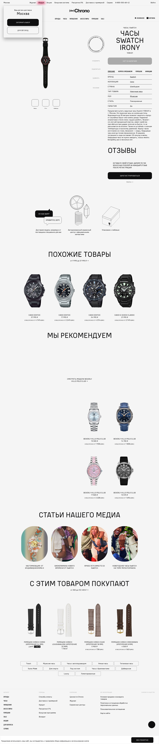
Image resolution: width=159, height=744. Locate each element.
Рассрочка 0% (77, 2)
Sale (102, 19)
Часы (65, 19)
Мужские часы (49, 663)
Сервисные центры (77, 705)
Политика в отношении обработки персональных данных (114, 704)
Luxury (66, 674)
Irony (132, 82)
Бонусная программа (47, 713)
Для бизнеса (8, 725)
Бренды (57, 19)
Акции (49, 2)
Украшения (74, 19)
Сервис (110, 2)
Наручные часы (136, 91)
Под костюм (75, 668)
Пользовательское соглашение (112, 709)
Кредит (42, 705)
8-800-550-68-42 (122, 2)
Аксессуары (84, 19)
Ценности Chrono (76, 697)
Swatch (133, 77)
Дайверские (126, 668)
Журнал (32, 2)
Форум (41, 2)
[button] (8, 2)
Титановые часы (126, 663)
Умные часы (103, 663)
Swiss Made (32, 668)
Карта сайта (105, 713)
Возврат (42, 717)
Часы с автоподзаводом (76, 663)
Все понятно (142, 740)
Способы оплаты (45, 697)
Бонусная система (61, 2)
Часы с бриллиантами (100, 668)
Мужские (134, 96)
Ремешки (95, 19)
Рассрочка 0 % (45, 709)
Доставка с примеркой (95, 2)
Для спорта (53, 668)
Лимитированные (88, 674)
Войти (153, 2)
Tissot (28, 663)
